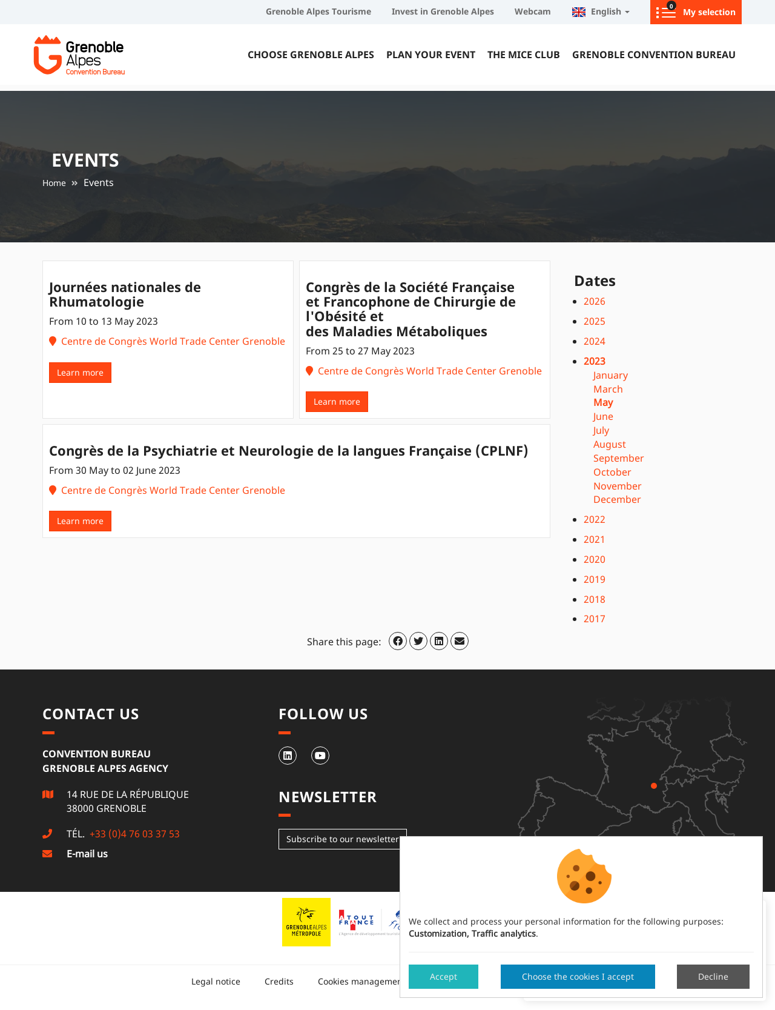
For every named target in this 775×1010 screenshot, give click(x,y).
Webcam (533, 11)
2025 (594, 321)
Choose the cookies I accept (578, 976)
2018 (594, 599)
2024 (594, 341)
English (601, 11)
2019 (594, 579)
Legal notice (215, 981)
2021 (594, 539)
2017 (594, 618)
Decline (713, 976)
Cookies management (362, 981)
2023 (594, 361)
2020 (594, 559)
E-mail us (87, 853)
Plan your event (430, 54)
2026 (594, 301)
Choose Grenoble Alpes (311, 54)
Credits (279, 981)
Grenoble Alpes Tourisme (318, 11)
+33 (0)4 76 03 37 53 (133, 833)
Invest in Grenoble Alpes (443, 11)
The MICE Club (523, 54)
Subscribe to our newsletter (342, 839)
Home (54, 182)
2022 (594, 519)
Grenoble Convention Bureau (654, 54)
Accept (443, 976)
